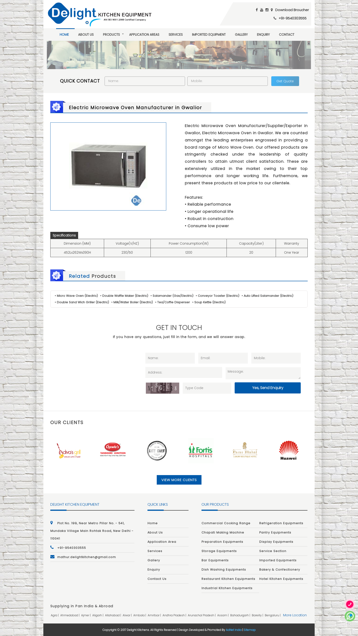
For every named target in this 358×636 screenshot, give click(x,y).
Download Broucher (292, 9)
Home (64, 34)
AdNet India (234, 630)
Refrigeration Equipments (281, 523)
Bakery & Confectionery (279, 569)
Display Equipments (276, 542)
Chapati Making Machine (222, 532)
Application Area (161, 542)
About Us (86, 34)
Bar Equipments (215, 560)
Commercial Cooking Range (225, 523)
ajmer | (86, 615)
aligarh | (98, 615)
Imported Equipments (278, 560)
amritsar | (155, 615)
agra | (55, 615)
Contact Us (156, 579)
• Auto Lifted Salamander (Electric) (267, 296)
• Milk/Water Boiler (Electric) (132, 302)
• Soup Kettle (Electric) (209, 302)
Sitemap (250, 630)
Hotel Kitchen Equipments (281, 579)
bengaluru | (273, 615)
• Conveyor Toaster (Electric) (217, 296)
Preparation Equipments (222, 542)
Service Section (272, 551)
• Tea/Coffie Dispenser (172, 302)
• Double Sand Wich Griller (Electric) (82, 302)
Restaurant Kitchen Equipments (228, 579)
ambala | (140, 615)
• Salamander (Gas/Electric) (171, 296)
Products (111, 34)
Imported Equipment (209, 34)
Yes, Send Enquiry (267, 387)
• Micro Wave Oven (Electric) (76, 296)
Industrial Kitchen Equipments (227, 588)
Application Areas (144, 34)
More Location (295, 615)
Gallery (241, 34)
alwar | (127, 615)
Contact (286, 34)
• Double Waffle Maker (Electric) (124, 296)
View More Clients (179, 479)
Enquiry (263, 34)
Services (176, 34)
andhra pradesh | (175, 615)
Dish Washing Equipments (223, 569)
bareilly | (258, 615)
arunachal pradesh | (202, 615)
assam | (223, 615)
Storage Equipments (219, 551)
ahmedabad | (70, 615)
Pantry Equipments (275, 532)
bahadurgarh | (240, 615)
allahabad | (113, 615)
